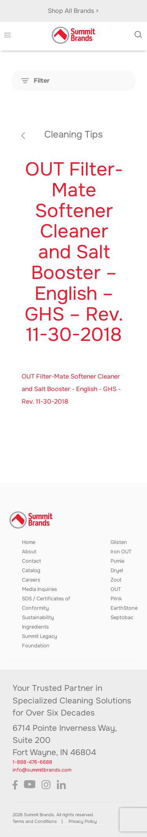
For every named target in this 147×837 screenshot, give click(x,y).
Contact (31, 561)
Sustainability (38, 617)
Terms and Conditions (35, 821)
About (29, 552)
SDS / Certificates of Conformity (46, 603)
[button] (7, 35)
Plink (116, 599)
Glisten (119, 542)
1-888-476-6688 (32, 762)
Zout (116, 580)
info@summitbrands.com (42, 770)
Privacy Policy (83, 821)
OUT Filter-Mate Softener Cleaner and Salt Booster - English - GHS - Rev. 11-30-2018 (71, 389)
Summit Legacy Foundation (39, 641)
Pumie (117, 561)
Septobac (122, 617)
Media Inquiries (39, 589)
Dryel (117, 570)
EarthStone (124, 608)
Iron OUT (121, 552)
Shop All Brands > (73, 11)
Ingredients (35, 627)
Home (28, 542)
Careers (31, 580)
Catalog (31, 570)
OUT (116, 589)
